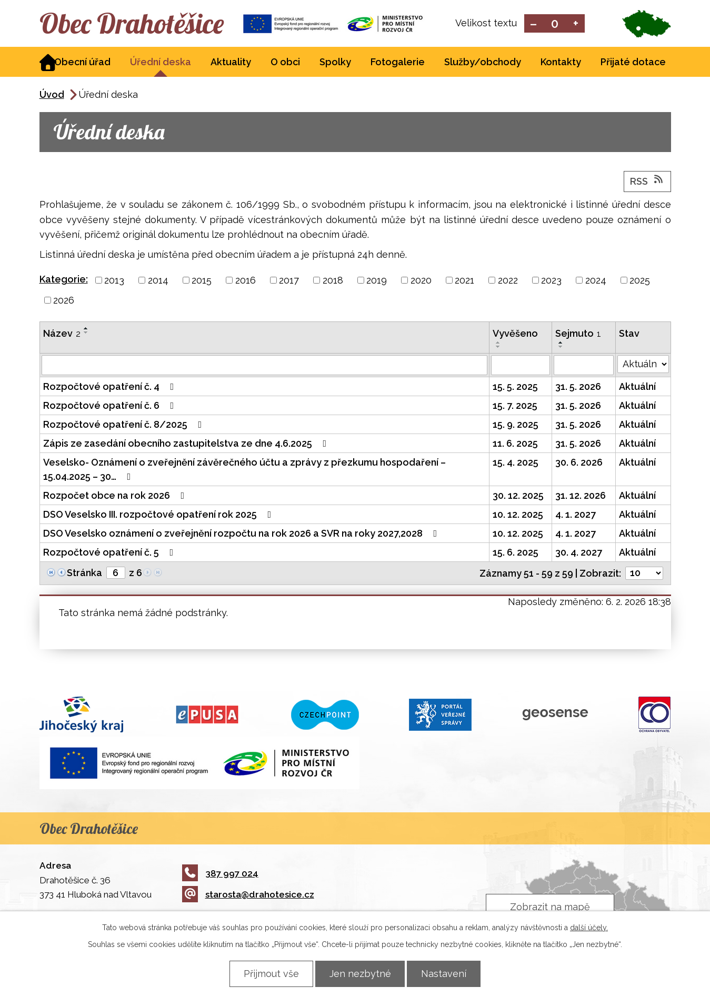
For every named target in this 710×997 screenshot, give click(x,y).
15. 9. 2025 (515, 424)
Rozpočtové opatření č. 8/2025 (124, 424)
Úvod (51, 94)
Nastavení (445, 973)
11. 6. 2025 (515, 443)
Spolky (335, 62)
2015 (202, 280)
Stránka (84, 573)
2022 (508, 280)
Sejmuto (578, 333)
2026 (63, 300)
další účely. (589, 927)
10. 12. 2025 (518, 514)
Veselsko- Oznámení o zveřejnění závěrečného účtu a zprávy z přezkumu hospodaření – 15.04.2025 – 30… (244, 469)
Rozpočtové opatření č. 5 (110, 552)
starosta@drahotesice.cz (248, 895)
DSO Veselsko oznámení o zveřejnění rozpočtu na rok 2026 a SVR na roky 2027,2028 (242, 533)
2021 (464, 280)
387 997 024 (220, 874)
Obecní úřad (82, 62)
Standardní (554, 24)
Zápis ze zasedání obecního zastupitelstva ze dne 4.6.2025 (187, 443)
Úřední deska (160, 62)
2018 (333, 280)
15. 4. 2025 (515, 462)
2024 (595, 280)
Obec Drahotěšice (132, 24)
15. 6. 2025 (515, 552)
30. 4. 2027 (578, 552)
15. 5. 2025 (515, 386)
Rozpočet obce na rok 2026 (116, 495)
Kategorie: (63, 279)
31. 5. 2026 (578, 386)
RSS (647, 181)
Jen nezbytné (360, 973)
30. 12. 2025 (518, 495)
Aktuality (231, 62)
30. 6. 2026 (579, 462)
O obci (285, 62)
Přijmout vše (270, 973)
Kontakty (561, 62)
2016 (245, 280)
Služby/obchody (482, 62)
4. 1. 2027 (575, 514)
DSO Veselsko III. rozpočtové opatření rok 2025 (159, 514)
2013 (114, 280)
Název (62, 333)
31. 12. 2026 (580, 495)
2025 (639, 280)
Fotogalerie (398, 62)
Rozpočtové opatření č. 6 (110, 405)
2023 (551, 280)
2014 (158, 280)
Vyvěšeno (515, 333)
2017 (289, 280)
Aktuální (637, 386)
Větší (575, 24)
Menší (533, 24)
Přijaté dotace (633, 62)
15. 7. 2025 (515, 405)
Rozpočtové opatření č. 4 (110, 386)
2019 (376, 280)
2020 (421, 280)
